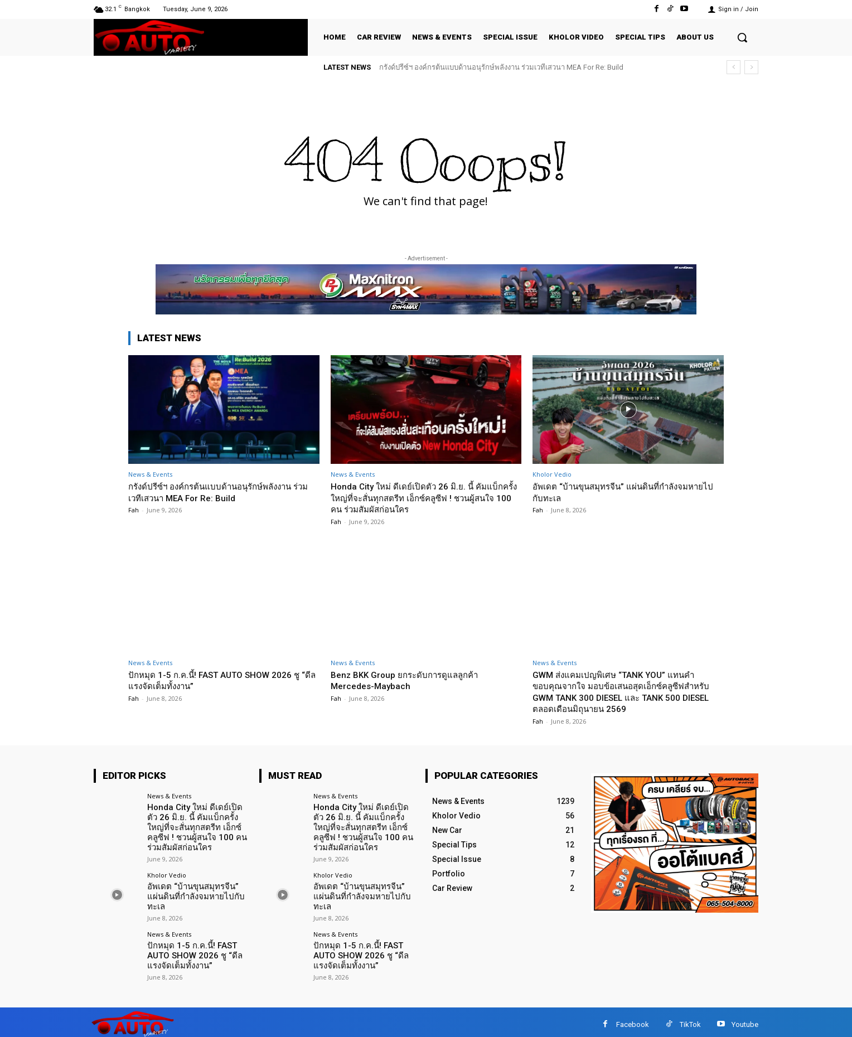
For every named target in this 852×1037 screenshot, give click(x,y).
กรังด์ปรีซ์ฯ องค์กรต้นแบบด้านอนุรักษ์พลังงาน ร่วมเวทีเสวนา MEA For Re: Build (501, 67)
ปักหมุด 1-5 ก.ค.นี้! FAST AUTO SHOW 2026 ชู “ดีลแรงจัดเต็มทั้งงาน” (219, 680)
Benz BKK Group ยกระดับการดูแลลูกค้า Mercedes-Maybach (412, 680)
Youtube (745, 1019)
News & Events (150, 474)
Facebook (632, 1019)
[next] (751, 67)
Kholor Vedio (552, 474)
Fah (133, 510)
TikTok (690, 1019)
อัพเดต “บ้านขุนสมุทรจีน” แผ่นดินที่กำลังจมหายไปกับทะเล (192, 892)
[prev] (733, 67)
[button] (742, 37)
